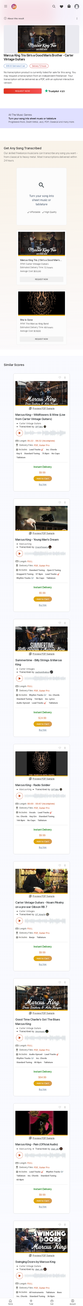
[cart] (68, 6)
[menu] (6, 6)
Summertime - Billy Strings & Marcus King (38, 662)
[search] (53, 6)
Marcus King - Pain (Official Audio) (36, 1144)
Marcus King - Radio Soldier (32, 785)
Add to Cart (43, 478)
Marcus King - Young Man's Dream (37, 539)
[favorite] (61, 6)
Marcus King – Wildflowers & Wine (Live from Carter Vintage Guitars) (40, 417)
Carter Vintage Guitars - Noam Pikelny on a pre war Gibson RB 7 (39, 905)
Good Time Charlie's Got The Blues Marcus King (37, 1022)
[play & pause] (19, 433)
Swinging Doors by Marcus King (35, 1262)
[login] (76, 6)
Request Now (22, 91)
